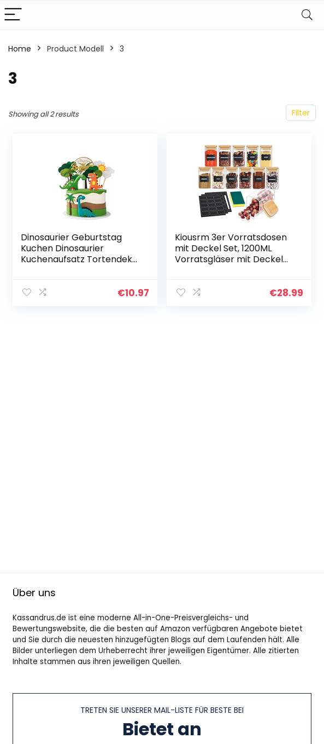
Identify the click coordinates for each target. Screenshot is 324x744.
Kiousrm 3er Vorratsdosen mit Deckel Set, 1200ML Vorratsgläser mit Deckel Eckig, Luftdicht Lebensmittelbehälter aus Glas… (231, 264)
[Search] (307, 15)
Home (19, 48)
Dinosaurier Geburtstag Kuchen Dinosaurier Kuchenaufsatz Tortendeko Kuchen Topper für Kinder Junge (79, 259)
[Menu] (13, 15)
